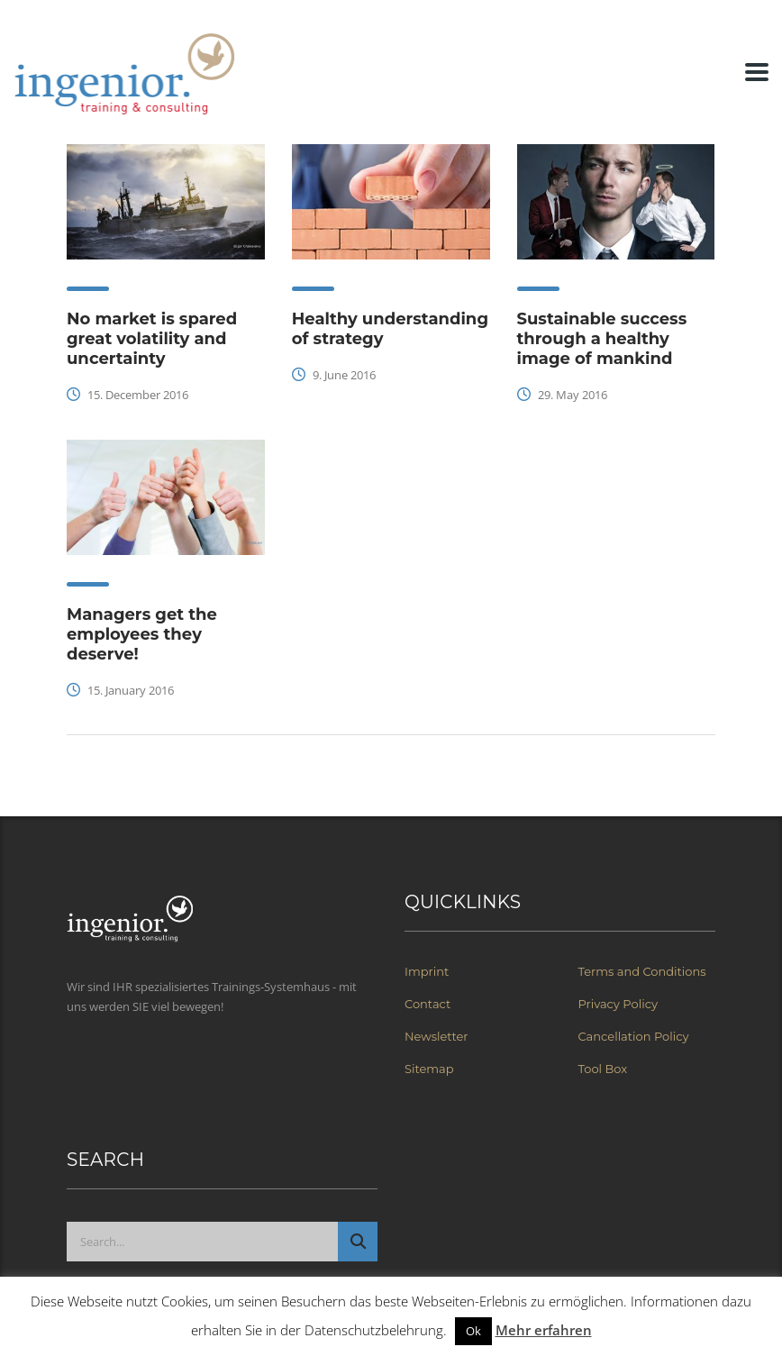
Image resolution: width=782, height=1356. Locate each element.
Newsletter (436, 1036)
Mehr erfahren (544, 1330)
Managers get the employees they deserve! (142, 634)
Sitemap (429, 1068)
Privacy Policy (618, 1004)
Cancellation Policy (633, 1036)
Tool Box (603, 1068)
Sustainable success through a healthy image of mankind (602, 339)
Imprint (427, 971)
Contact (427, 1004)
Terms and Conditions (642, 971)
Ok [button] (473, 1331)
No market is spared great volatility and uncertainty (152, 339)
